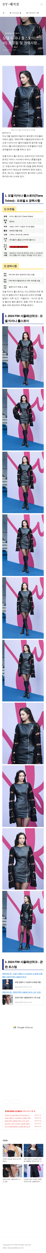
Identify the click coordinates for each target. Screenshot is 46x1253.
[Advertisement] (23, 1027)
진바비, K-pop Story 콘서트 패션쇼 (17, 1115)
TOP (41, 1246)
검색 (36, 4)
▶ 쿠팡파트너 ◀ (32, 13)
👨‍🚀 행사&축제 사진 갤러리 (13, 1111)
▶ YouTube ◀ (15, 13)
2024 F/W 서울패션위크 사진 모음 (17, 1121)
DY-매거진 (11, 4)
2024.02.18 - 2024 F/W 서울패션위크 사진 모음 (21, 992)
